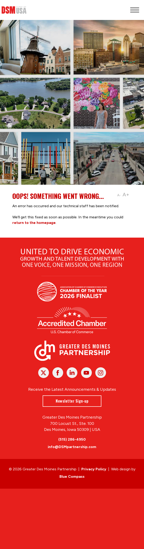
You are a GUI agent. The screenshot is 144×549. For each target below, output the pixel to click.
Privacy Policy (93, 469)
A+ (126, 194)
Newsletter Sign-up (72, 401)
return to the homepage (34, 222)
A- (119, 195)
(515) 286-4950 (72, 439)
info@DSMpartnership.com (72, 447)
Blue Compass (72, 476)
